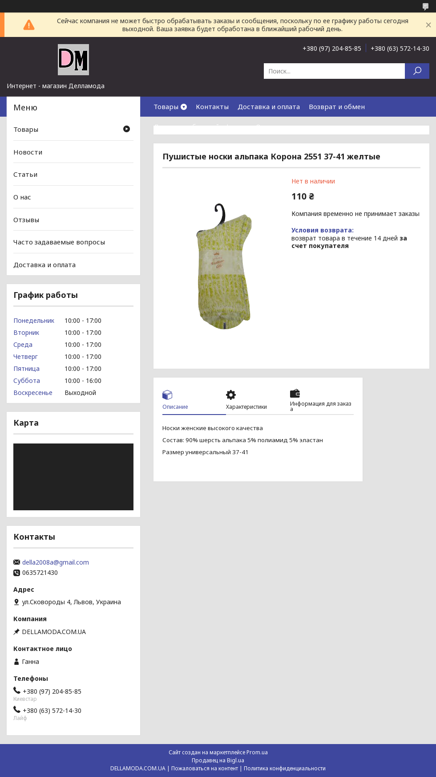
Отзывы (26, 219)
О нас (265, 126)
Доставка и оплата (269, 106)
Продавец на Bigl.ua (218, 760)
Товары (165, 106)
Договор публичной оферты (200, 126)
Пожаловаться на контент (204, 768)
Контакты (212, 106)
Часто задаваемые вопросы (59, 241)
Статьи (25, 174)
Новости (27, 151)
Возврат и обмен (337, 106)
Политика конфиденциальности (285, 768)
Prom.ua (257, 752)
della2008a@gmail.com (55, 562)
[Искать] (417, 71)
